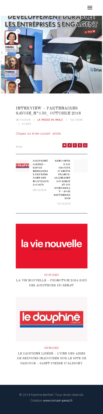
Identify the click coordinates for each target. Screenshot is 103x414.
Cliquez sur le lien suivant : (34, 133)
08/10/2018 (23, 120)
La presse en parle (50, 120)
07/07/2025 (51, 275)
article (56, 133)
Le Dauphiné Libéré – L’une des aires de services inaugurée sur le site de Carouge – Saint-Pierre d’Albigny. (51, 358)
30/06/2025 (51, 348)
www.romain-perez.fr (58, 400)
